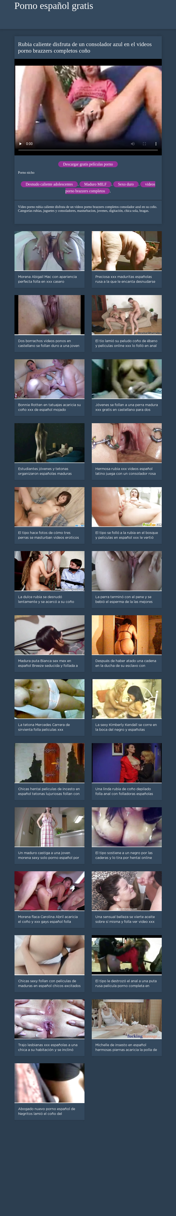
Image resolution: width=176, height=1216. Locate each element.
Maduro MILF (95, 184)
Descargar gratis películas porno (88, 164)
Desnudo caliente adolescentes (49, 184)
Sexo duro (126, 184)
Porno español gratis (53, 5)
